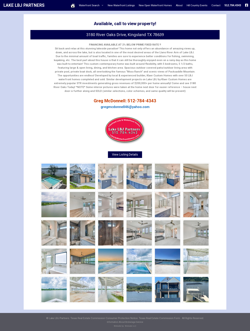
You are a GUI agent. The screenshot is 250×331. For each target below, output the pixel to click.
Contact (215, 5)
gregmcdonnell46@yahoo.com (125, 107)
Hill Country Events (197, 5)
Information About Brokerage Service (125, 321)
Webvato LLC (130, 325)
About (179, 5)
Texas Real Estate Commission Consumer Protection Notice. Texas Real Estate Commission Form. (125, 317)
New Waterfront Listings (121, 5)
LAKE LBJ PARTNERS (23, 5)
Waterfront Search (92, 5)
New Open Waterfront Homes (155, 5)
